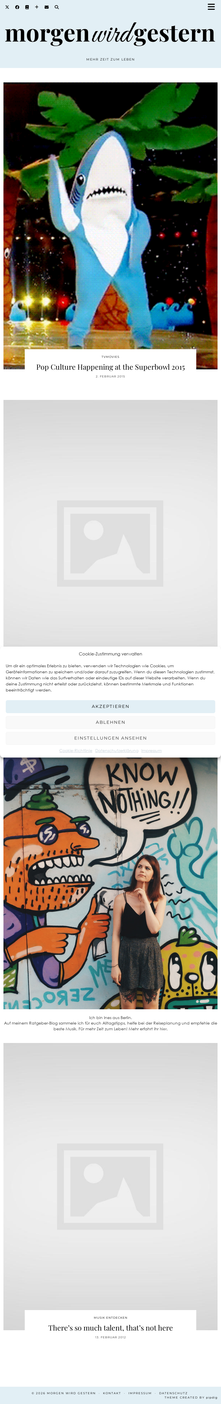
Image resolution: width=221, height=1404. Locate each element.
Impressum (151, 750)
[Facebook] (17, 7)
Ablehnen (110, 722)
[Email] (47, 7)
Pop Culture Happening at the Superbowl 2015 (110, 366)
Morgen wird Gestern (71, 1393)
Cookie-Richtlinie (75, 750)
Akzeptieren (110, 706)
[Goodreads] (27, 7)
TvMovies (110, 357)
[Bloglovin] (37, 7)
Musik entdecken (110, 1318)
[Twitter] (7, 7)
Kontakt (112, 1393)
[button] (213, 7)
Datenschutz (173, 1393)
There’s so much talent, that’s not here (110, 1327)
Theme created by (191, 1397)
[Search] (57, 7)
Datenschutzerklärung (116, 750)
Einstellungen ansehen (110, 738)
